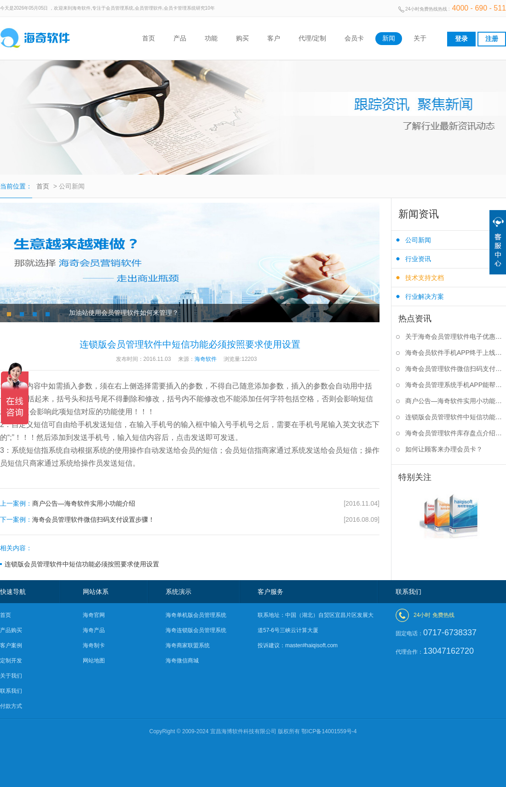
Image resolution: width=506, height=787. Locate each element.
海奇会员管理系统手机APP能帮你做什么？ (455, 384)
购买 (242, 38)
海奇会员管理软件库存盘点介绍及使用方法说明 (455, 433)
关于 (420, 38)
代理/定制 (312, 38)
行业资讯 (418, 258)
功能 (211, 38)
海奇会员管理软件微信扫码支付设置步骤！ (190, 520)
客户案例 (11, 645)
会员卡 (354, 38)
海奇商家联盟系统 (188, 645)
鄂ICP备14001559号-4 (328, 731)
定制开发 (11, 660)
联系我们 (11, 691)
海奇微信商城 (182, 660)
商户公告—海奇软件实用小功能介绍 (190, 504)
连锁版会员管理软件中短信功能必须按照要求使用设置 (82, 564)
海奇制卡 (94, 645)
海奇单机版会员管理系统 (196, 615)
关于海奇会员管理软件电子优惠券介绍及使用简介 (455, 336)
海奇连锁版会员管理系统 (196, 630)
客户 (273, 38)
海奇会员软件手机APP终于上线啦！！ (455, 352)
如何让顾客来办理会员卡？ (444, 449)
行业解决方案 (424, 296)
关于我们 (11, 676)
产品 (179, 38)
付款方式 (11, 706)
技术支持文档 (424, 277)
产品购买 (11, 630)
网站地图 (94, 660)
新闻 (388, 38)
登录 (461, 38)
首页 (148, 38)
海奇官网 (94, 615)
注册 (491, 38)
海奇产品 (94, 630)
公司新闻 (418, 240)
